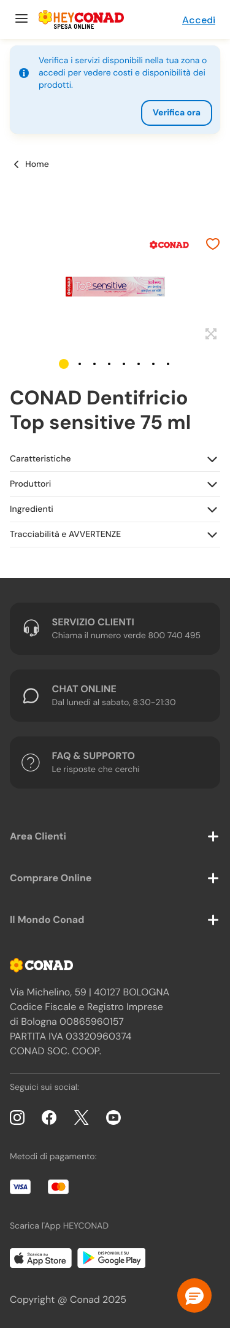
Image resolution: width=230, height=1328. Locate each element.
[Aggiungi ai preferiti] (212, 245)
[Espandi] (209, 334)
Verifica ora (177, 112)
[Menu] (20, 19)
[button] (64, 364)
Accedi (198, 20)
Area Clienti (38, 836)
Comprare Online (50, 877)
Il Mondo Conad (47, 919)
